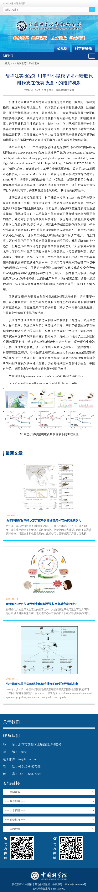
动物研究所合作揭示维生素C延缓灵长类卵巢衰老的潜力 (42, 604)
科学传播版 (83, 48)
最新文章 (14, 453)
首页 (7, 63)
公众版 (62, 48)
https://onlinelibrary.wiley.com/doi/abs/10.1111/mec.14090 (43, 383)
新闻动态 (22, 63)
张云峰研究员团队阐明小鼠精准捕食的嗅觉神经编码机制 (42, 683)
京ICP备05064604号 (75, 884)
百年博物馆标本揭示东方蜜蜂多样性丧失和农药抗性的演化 (43, 520)
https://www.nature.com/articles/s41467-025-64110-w (52, 376)
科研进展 (34, 63)
